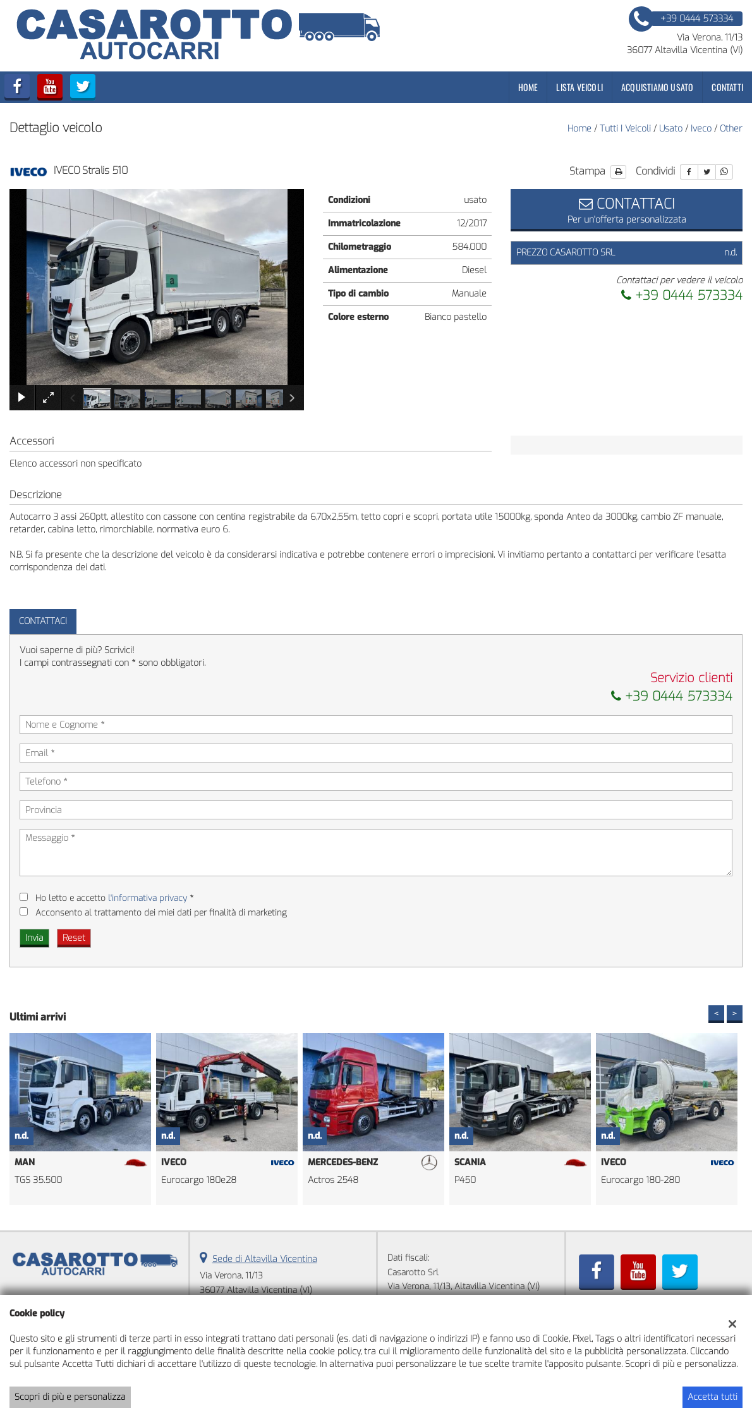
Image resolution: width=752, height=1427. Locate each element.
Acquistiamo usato (657, 87)
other (731, 129)
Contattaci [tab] (43, 621)
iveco (701, 129)
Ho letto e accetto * (114, 898)
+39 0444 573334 (682, 295)
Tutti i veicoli (625, 129)
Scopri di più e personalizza (70, 1397)
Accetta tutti (712, 1397)
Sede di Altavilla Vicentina (264, 1259)
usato (670, 129)
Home (528, 87)
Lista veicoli (579, 87)
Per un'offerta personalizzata (626, 210)
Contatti (727, 87)
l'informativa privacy (147, 898)
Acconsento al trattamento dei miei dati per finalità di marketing (161, 912)
